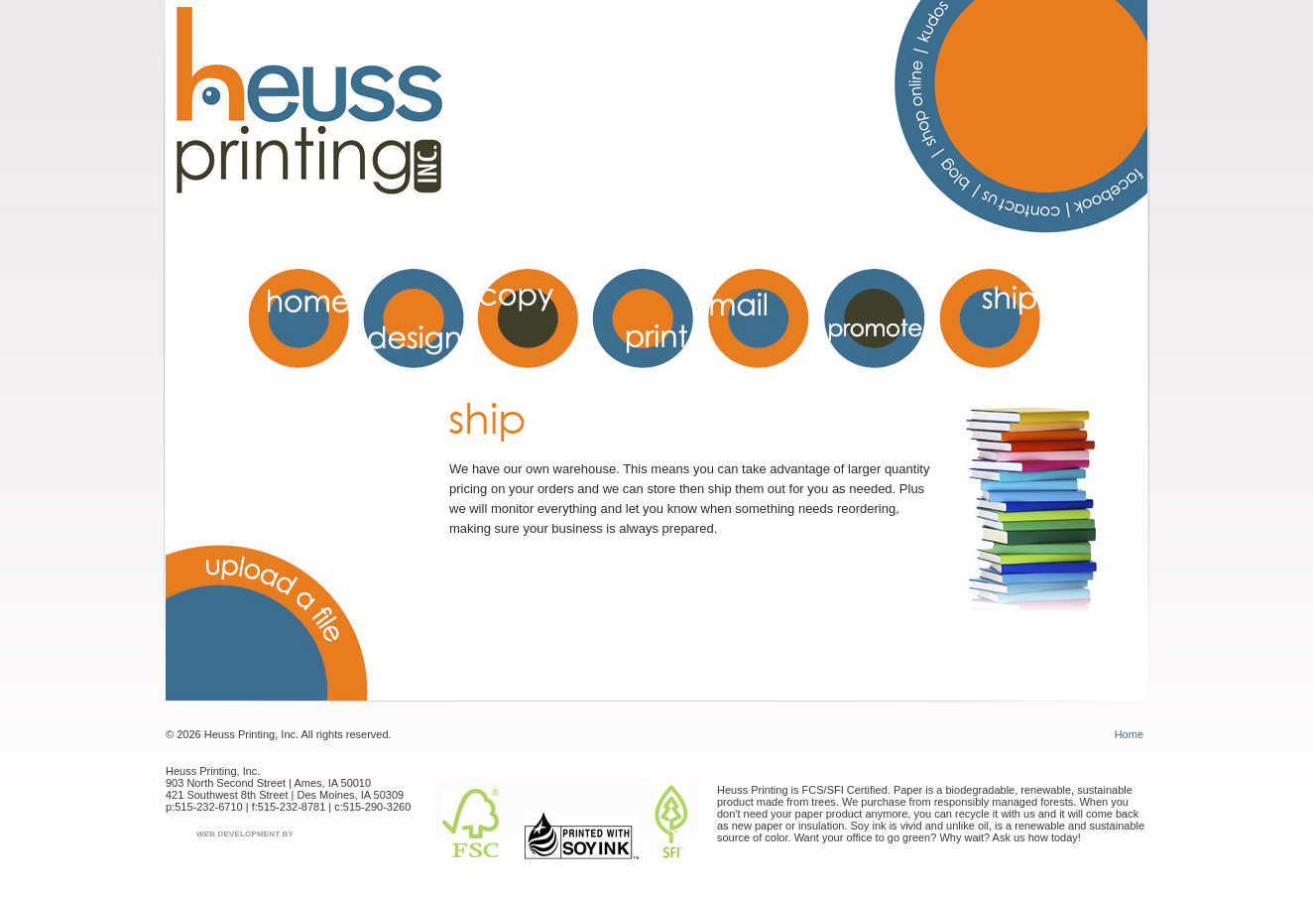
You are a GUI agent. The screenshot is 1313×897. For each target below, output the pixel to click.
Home (1129, 734)
